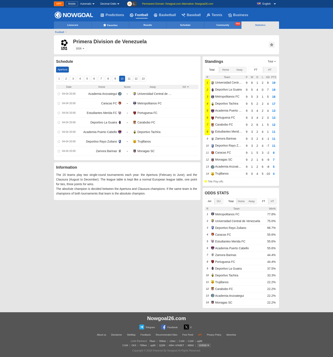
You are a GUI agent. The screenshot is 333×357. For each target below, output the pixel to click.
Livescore (72, 25)
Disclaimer (116, 334)
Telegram (147, 327)
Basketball (165, 15)
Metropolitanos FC (149, 103)
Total (211, 69)
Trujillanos (144, 141)
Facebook (169, 327)
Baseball (191, 15)
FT (255, 69)
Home (225, 69)
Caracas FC (109, 103)
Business (238, 15)
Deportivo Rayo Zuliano (101, 141)
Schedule (185, 25)
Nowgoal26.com (166, 318)
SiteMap (131, 334)
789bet (162, 341)
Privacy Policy (214, 334)
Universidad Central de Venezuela (154, 93)
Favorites (110, 25)
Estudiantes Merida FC (102, 113)
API (200, 334)
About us (101, 334)
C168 (181, 341)
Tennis (214, 15)
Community (228, 24)
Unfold (202, 345)
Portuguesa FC (147, 113)
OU (219, 201)
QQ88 (162, 345)
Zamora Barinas (106, 151)
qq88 (199, 341)
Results (148, 25)
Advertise (231, 334)
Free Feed (187, 334)
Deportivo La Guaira (103, 122)
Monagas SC (146, 151)
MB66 (191, 345)
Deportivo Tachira (149, 132)
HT (269, 69)
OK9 (133, 345)
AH (209, 201)
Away (239, 69)
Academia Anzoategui (102, 93)
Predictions (112, 15)
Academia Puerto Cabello (100, 132)
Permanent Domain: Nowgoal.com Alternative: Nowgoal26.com (177, 3)
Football (139, 15)
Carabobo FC (146, 122)
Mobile (72, 3)
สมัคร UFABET (176, 345)
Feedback (146, 334)
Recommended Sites (166, 334)
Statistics (260, 25)
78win (152, 341)
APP (58, 3)
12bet (172, 341)
